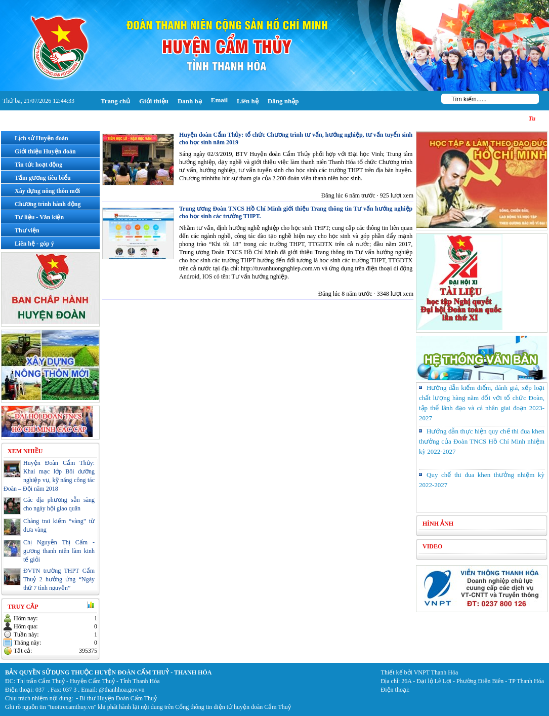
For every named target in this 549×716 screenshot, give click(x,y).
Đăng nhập (283, 101)
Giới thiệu (153, 101)
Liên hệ (248, 101)
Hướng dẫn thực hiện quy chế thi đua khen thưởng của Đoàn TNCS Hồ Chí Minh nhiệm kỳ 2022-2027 (481, 441)
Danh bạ (190, 101)
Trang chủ (115, 101)
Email (219, 100)
